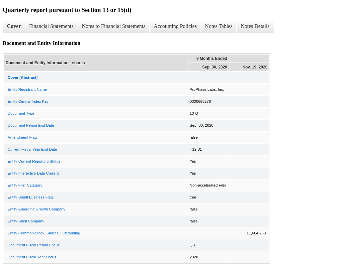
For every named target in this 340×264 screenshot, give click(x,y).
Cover (14, 26)
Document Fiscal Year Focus (32, 257)
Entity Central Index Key (28, 101)
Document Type (21, 113)
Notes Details (255, 26)
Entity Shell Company (26, 221)
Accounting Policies (175, 26)
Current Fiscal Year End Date (32, 149)
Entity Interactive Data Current (33, 173)
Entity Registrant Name (27, 89)
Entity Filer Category (25, 185)
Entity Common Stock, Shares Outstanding (44, 233)
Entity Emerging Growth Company (36, 209)
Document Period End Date (31, 125)
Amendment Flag (22, 137)
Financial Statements (51, 26)
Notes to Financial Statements (114, 26)
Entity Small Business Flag (30, 197)
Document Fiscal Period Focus (34, 245)
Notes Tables (218, 26)
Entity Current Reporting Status (34, 161)
